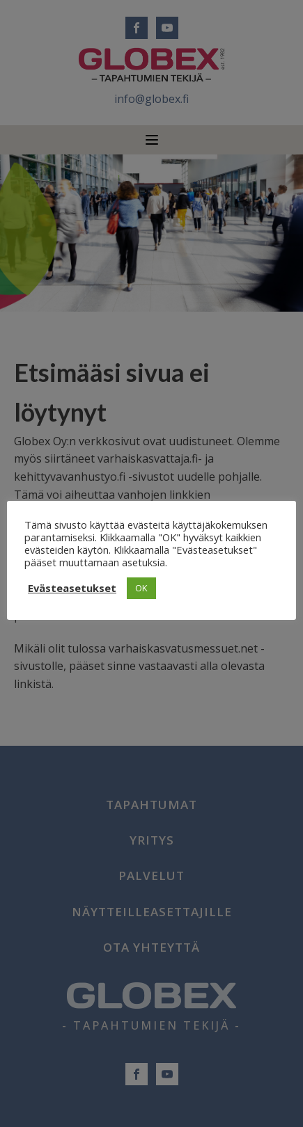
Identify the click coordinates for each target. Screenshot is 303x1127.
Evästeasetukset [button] (72, 588)
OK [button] (141, 588)
